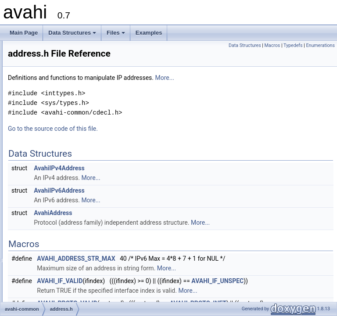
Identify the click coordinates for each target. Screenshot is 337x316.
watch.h (45, 260)
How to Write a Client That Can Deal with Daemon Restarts (84, 106)
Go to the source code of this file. (163, 128)
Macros (272, 45)
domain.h (46, 202)
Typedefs (293, 45)
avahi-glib (40, 270)
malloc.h (46, 222)
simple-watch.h (53, 231)
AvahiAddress (162, 212)
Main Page (24, 32)
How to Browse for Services (47, 96)
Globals (31, 299)
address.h (47, 173)
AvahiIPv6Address (168, 190)
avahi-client (42, 154)
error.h (43, 212)
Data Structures (72, 35)
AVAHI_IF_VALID (169, 290)
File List (31, 144)
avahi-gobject (44, 279)
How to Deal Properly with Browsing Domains (68, 115)
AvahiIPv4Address (168, 168)
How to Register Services (44, 86)
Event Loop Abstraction (42, 77)
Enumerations (320, 45)
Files (116, 35)
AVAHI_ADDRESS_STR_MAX (186, 258)
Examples (149, 32)
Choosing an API (34, 57)
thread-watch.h (53, 251)
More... (274, 77)
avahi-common (46, 164)
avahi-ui (38, 289)
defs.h (43, 193)
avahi (14, 48)
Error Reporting (33, 67)
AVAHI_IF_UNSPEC (173, 300)
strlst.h (43, 241)
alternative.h (50, 183)
